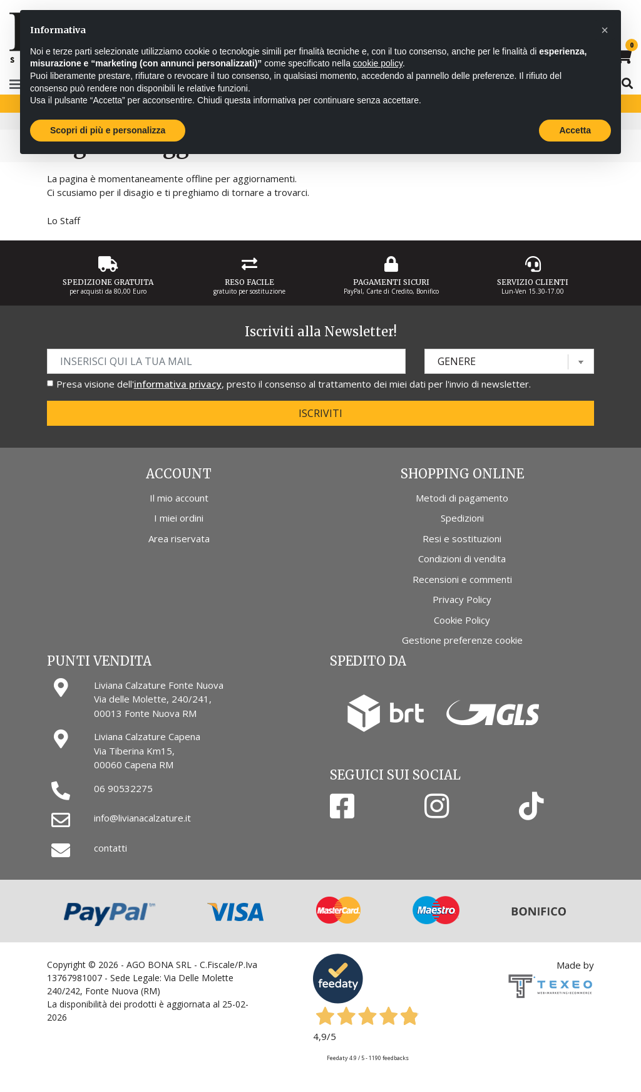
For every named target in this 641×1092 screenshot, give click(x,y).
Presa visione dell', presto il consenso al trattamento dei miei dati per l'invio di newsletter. (293, 384)
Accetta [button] (575, 130)
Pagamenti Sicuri (391, 282)
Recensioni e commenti (462, 579)
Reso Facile (249, 282)
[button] (605, 30)
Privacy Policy (462, 599)
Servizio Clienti (532, 282)
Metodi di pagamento (462, 498)
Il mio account (179, 498)
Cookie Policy (462, 620)
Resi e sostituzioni (462, 538)
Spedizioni (462, 518)
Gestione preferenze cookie (462, 640)
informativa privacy (178, 384)
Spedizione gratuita (108, 282)
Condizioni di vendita (462, 558)
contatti (110, 848)
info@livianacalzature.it (142, 817)
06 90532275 (123, 788)
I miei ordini (178, 518)
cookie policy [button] (378, 63)
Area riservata (179, 538)
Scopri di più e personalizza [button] (107, 130)
